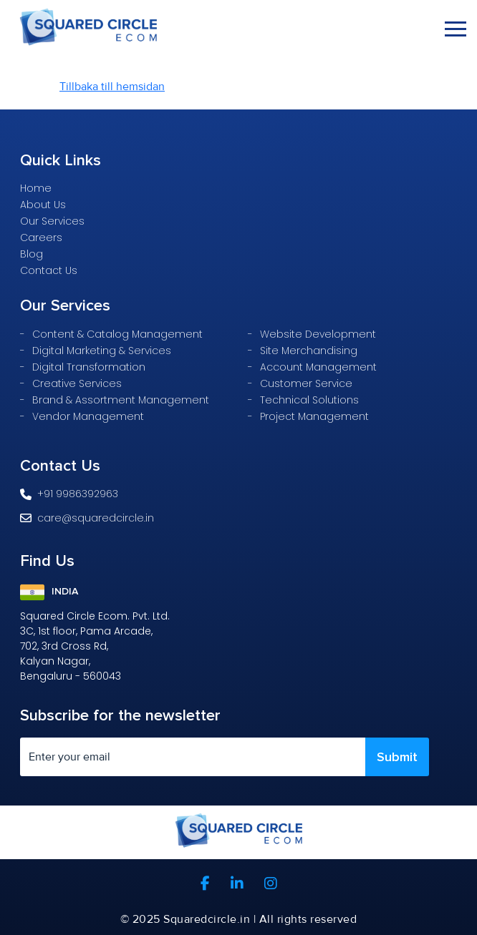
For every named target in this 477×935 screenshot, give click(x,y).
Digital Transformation (88, 367)
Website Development (318, 334)
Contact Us (48, 270)
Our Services (52, 221)
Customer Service (306, 383)
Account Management (318, 367)
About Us (43, 204)
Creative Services (77, 383)
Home (36, 188)
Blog (31, 254)
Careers (41, 237)
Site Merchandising (308, 350)
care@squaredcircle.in (87, 518)
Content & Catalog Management (117, 334)
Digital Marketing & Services (101, 350)
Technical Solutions (309, 400)
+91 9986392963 (69, 493)
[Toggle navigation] (455, 29)
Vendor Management (88, 416)
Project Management (314, 416)
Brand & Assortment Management (120, 400)
